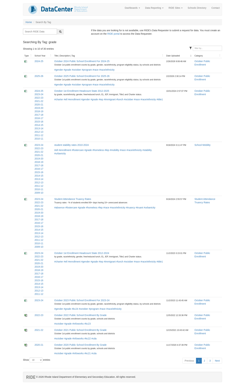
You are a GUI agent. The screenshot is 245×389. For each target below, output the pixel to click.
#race (96, 69)
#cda (93, 338)
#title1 (160, 99)
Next (217, 360)
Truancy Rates (202, 202)
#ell (65, 99)
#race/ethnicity (107, 69)
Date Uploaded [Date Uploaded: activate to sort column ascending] (173, 56)
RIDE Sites (176, 7)
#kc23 (87, 323)
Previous (189, 360)
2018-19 (39, 111)
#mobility (114, 150)
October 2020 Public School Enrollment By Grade (80, 344)
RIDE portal (113, 33)
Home (29, 22)
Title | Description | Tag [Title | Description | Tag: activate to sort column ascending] (64, 56)
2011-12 (39, 135)
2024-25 (39, 61)
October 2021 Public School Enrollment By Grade (80, 330)
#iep (101, 99)
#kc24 (75, 308)
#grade (67, 69)
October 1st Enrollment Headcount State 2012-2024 (81, 253)
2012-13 (39, 131)
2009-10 (39, 192)
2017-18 (39, 114)
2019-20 (39, 108)
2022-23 (39, 97)
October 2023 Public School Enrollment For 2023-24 (82, 300)
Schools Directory (197, 7)
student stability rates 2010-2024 (71, 145)
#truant (139, 207)
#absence (59, 207)
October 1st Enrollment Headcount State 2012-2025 (81, 91)
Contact (215, 7)
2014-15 (39, 125)
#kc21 (87, 353)
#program (87, 69)
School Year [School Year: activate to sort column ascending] (40, 56)
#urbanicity (60, 153)
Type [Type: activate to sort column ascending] (26, 56)
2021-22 (39, 101)
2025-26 (39, 76)
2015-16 (39, 121)
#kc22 (87, 338)
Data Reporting (154, 7)
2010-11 (39, 138)
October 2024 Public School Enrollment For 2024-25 (82, 61)
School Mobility (202, 145)
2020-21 (39, 104)
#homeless (98, 150)
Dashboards (132, 7)
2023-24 (39, 94)
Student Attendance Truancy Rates (72, 199)
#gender (58, 69)
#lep (107, 150)
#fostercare (78, 150)
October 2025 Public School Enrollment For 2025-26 (82, 76)
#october (76, 69)
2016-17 (39, 118)
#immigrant (110, 99)
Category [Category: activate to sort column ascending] (198, 56)
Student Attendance (204, 199)
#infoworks (78, 323)
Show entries (36, 360)
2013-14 (39, 128)
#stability (147, 150)
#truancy (130, 207)
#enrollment (74, 99)
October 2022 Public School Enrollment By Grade (80, 315)
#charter (58, 99)
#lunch (119, 99)
